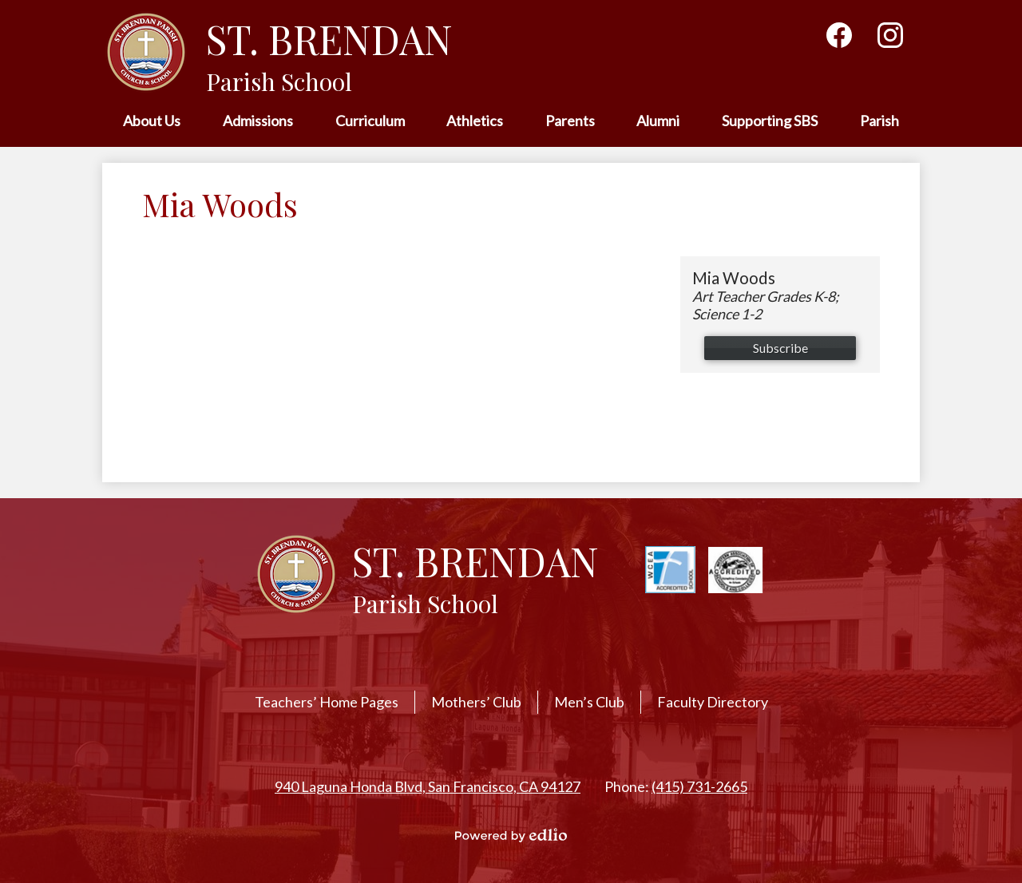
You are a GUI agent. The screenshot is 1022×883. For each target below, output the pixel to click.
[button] (151, 122)
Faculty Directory (712, 702)
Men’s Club (589, 702)
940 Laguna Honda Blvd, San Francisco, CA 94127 (427, 786)
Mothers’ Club (476, 702)
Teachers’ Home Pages (326, 702)
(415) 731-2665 (699, 786)
